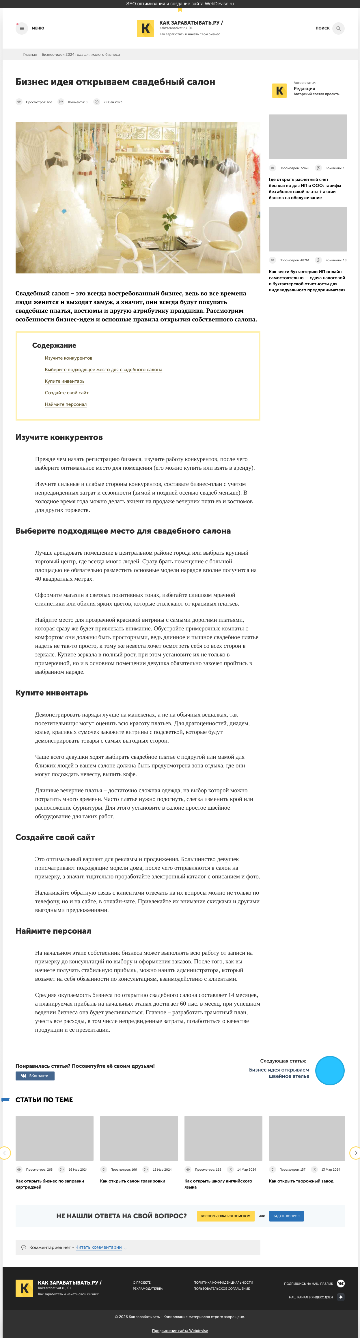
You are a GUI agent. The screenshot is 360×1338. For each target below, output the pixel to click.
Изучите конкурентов (69, 358)
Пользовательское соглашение (222, 1289)
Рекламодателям (148, 1289)
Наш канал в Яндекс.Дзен (311, 1297)
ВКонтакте (38, 1076)
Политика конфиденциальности (223, 1283)
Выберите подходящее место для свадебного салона (104, 370)
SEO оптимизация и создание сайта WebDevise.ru (180, 3)
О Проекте (142, 1283)
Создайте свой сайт (67, 393)
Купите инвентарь (65, 381)
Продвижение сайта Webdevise (180, 1331)
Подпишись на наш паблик (308, 1284)
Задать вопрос (286, 1216)
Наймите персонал (66, 404)
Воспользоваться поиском (226, 1216)
